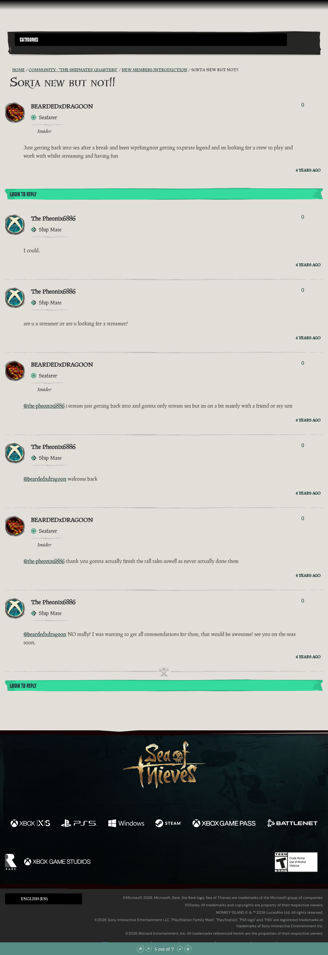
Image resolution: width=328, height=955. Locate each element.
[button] (151, 39)
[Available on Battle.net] (292, 824)
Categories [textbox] (29, 39)
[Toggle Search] (26, 49)
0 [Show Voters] (302, 105)
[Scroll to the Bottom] (188, 949)
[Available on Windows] (126, 824)
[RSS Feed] (8, 69)
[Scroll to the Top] (140, 949)
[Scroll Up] (148, 949)
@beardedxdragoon (44, 478)
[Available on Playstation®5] (79, 824)
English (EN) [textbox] (34, 898)
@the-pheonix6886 (43, 405)
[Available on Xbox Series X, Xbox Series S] (30, 824)
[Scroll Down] (180, 949)
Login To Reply (23, 194)
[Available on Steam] (168, 824)
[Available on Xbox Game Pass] (224, 824)
